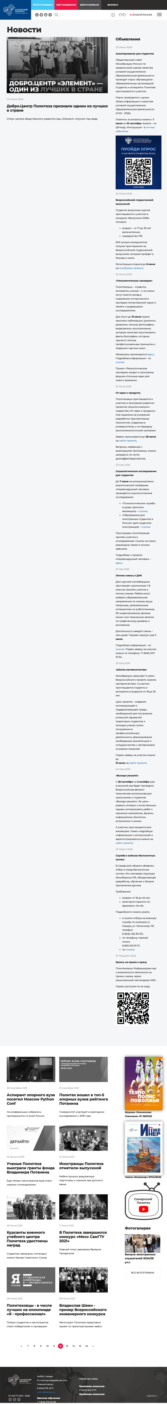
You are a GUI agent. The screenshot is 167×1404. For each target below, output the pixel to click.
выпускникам (89, 5)
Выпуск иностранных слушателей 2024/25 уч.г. (140, 1258)
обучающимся (66, 5)
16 (87, 1346)
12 (60, 1346)
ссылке (120, 362)
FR (142, 14)
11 (54, 1346)
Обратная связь (88, 1378)
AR (150, 14)
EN (135, 14)
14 (73, 1346)
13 (67, 1346)
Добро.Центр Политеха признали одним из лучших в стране (57, 108)
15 (80, 1346)
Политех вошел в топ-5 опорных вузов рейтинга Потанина (83, 1099)
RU (131, 14)
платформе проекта (131, 268)
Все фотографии (142, 1272)
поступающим (43, 5)
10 (47, 1346)
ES (139, 14)
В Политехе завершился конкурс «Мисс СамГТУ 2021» (83, 1236)
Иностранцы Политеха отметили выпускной (81, 1166)
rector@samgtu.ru (46, 1392)
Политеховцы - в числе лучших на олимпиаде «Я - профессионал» (29, 1309)
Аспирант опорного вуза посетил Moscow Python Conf (31, 1099)
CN (146, 14)
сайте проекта (127, 440)
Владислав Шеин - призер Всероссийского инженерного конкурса (82, 1309)
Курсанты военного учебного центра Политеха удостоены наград (27, 1239)
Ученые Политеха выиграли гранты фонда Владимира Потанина (30, 1168)
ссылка (143, 511)
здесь (151, 354)
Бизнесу (112, 5)
